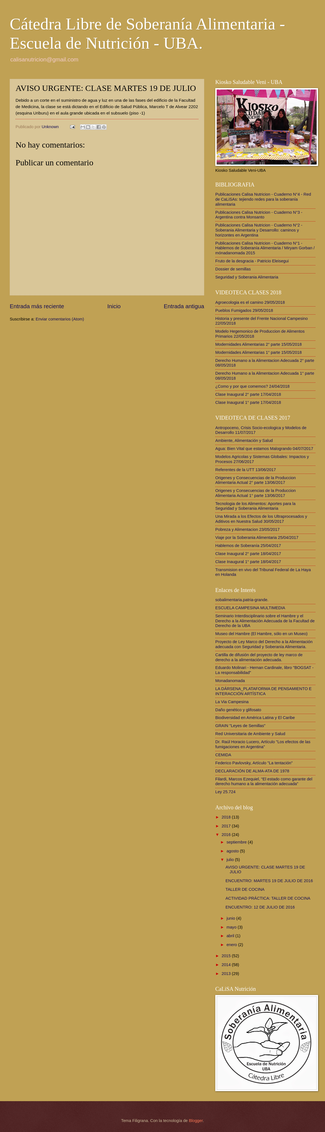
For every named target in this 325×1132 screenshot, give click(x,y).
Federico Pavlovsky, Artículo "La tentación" (254, 763)
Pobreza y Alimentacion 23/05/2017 (247, 529)
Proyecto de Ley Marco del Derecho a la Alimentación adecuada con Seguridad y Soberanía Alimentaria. (263, 644)
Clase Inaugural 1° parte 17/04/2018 (248, 402)
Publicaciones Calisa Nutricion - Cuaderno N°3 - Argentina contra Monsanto (258, 215)
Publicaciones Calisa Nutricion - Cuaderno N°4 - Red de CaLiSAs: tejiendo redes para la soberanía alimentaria (263, 199)
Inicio (114, 306)
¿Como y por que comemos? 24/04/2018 (252, 386)
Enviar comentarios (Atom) (60, 319)
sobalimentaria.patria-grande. (241, 600)
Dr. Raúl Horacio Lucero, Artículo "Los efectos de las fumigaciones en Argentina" (262, 744)
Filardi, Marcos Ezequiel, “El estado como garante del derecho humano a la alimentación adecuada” (263, 781)
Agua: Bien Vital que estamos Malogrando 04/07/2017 (264, 448)
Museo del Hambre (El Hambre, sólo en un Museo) (261, 633)
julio (230, 859)
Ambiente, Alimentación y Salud (244, 440)
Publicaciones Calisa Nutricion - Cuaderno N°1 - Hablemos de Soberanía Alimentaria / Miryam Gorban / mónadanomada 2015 (265, 248)
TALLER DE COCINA (245, 889)
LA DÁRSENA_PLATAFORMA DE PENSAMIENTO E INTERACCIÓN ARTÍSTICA (263, 691)
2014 (227, 964)
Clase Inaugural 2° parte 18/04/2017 (248, 553)
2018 (227, 817)
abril (230, 936)
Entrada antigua (184, 306)
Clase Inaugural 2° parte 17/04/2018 (248, 394)
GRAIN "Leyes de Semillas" (240, 725)
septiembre (237, 842)
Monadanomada (230, 680)
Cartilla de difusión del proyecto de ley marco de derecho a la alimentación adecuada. (258, 657)
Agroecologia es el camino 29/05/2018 (250, 302)
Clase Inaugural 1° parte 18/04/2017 (248, 561)
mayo (232, 927)
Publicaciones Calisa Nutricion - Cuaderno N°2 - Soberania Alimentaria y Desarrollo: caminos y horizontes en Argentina (258, 230)
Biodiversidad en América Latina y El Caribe (255, 717)
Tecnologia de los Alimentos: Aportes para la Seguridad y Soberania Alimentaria (255, 506)
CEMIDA (223, 755)
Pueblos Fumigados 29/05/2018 (244, 310)
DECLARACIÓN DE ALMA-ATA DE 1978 (252, 771)
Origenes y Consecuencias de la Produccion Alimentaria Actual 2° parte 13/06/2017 (255, 480)
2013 (227, 973)
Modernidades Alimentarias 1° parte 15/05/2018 (258, 352)
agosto (233, 851)
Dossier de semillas (233, 269)
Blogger (196, 1120)
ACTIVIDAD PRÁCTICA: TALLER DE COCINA (268, 898)
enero (232, 944)
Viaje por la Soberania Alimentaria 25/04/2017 (256, 537)
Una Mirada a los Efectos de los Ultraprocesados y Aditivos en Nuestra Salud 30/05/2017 (261, 519)
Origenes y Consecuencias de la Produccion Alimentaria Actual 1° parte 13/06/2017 (255, 493)
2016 (227, 834)
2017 (227, 826)
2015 (227, 956)
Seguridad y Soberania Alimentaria (246, 277)
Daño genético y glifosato (238, 710)
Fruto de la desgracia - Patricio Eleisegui (252, 261)
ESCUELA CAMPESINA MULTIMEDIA (250, 608)
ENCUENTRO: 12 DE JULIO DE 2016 (260, 907)
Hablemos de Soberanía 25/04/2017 (248, 545)
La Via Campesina (232, 702)
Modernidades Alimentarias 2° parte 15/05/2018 (258, 344)
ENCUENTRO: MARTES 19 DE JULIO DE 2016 (269, 881)
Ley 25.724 (225, 792)
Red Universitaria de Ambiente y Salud (250, 734)
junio (231, 918)
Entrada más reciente (37, 306)
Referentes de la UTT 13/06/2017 (245, 469)
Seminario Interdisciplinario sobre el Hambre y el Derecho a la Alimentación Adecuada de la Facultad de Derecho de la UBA (265, 621)
